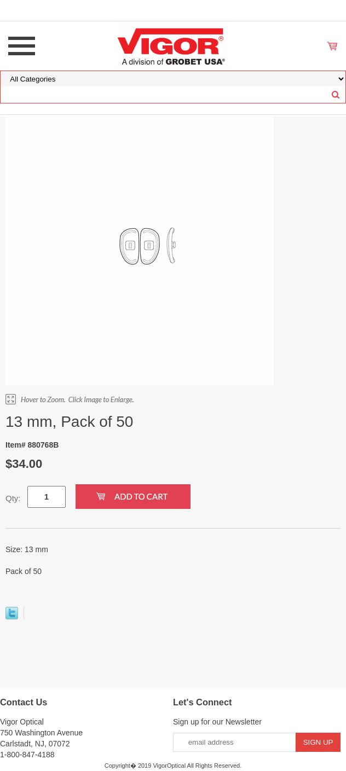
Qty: (13, 498)
